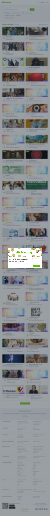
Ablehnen (11, 266)
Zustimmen (37, 266)
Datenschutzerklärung (37, 262)
